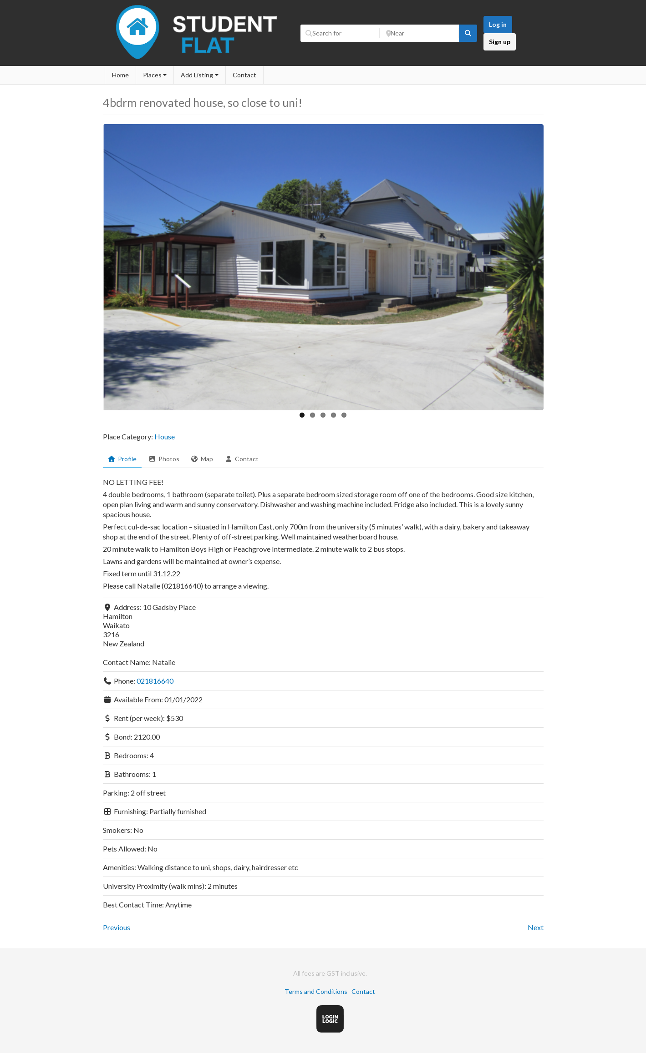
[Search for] (340, 33)
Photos (163, 459)
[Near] (419, 33)
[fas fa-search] (468, 33)
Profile (122, 459)
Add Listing (197, 75)
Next (536, 927)
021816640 (155, 680)
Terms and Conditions (316, 991)
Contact (244, 75)
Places (152, 75)
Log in (498, 24)
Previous (116, 927)
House (164, 436)
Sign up (499, 41)
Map (202, 459)
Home (120, 75)
